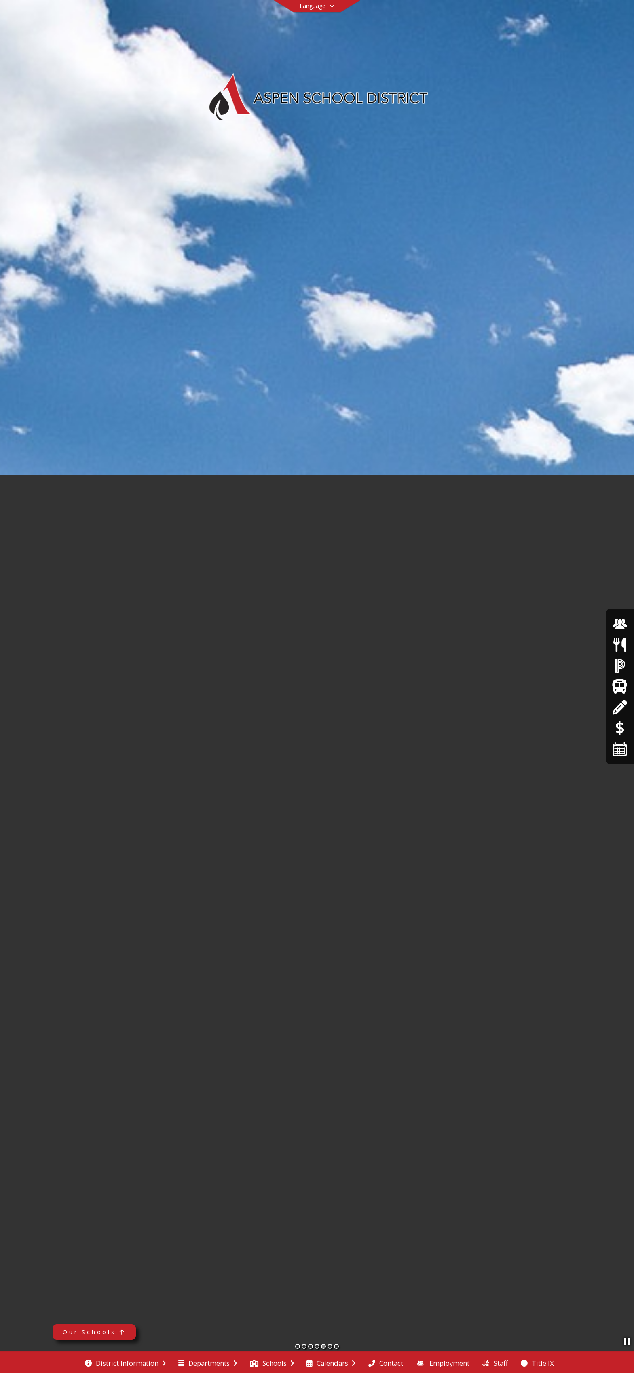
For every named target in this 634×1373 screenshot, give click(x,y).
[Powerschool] (620, 666)
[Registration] (620, 707)
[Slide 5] (323, 1346)
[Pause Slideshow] (627, 1341)
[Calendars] (620, 749)
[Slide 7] (336, 1346)
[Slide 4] (317, 1346)
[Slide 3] (310, 1346)
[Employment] (620, 624)
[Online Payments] (620, 728)
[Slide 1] (297, 1346)
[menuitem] (125, 1362)
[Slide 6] (330, 1346)
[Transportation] (620, 686)
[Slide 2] (304, 1346)
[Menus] (620, 645)
